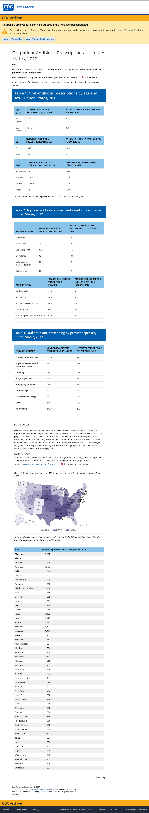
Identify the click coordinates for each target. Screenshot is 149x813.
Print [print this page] (14, 64)
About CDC (6, 809)
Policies (102, 809)
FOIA (47, 809)
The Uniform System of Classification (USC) (44, 464)
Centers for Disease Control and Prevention (35, 789)
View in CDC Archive (13, 39)
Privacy (36, 809)
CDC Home (128, 30)
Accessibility (22, 809)
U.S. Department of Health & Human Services (74, 809)
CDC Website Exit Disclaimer (135, 809)
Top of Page (100, 777)
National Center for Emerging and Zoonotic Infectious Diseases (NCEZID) (44, 790)
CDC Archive (12, 17)
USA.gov (114, 809)
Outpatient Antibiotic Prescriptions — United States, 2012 (63, 77)
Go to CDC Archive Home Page (40, 39)
